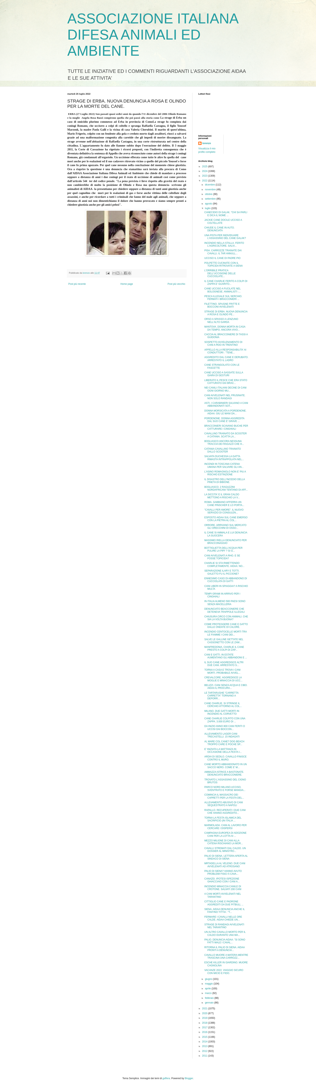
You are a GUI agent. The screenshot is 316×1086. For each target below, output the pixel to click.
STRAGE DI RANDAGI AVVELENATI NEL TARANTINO (224, 926)
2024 (205, 171)
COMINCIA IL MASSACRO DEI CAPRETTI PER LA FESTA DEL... (224, 796)
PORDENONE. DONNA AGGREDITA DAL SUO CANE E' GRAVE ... (224, 420)
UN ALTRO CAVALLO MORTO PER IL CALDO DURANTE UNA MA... (225, 933)
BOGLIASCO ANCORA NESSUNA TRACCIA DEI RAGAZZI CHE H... (224, 442)
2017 (205, 1027)
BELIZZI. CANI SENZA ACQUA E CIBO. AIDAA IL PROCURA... (225, 686)
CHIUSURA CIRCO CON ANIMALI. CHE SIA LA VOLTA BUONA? (226, 618)
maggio (209, 983)
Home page (127, 284)
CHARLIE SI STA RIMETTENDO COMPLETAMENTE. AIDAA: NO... (224, 564)
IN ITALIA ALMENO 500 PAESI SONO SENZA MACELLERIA (224, 602)
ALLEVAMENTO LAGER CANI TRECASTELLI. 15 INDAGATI (222, 735)
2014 (205, 1041)
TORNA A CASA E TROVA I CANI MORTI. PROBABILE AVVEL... (222, 671)
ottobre (209, 194)
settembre (210, 198)
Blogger (189, 1078)
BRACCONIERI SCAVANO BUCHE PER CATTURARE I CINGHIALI (226, 427)
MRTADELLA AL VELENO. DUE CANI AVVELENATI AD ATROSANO (224, 865)
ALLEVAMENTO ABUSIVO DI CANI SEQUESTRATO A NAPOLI (223, 804)
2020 (205, 1013)
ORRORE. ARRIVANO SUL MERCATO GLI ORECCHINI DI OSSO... (225, 526)
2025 (205, 166)
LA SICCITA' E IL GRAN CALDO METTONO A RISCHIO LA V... (222, 496)
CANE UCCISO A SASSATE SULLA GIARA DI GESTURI (223, 374)
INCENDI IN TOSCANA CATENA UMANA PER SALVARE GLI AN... (224, 465)
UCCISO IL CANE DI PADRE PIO (222, 258)
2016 (205, 1032)
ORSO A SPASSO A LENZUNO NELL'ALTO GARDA (221, 320)
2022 (205, 180)
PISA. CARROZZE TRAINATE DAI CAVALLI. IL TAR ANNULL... (223, 252)
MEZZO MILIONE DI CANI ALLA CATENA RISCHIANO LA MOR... (223, 842)
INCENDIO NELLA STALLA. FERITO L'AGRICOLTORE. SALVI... (224, 244)
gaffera (166, 1078)
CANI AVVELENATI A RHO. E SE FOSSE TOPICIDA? (222, 557)
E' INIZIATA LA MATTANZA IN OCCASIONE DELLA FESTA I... (223, 750)
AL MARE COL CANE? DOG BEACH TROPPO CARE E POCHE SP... (224, 743)
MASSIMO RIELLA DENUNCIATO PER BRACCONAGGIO (225, 542)
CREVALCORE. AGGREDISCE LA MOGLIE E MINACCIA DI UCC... (223, 679)
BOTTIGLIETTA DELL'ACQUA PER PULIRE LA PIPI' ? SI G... (223, 549)
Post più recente (77, 284)
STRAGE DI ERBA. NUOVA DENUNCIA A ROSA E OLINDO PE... (225, 313)
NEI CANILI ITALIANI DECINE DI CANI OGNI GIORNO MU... (225, 389)
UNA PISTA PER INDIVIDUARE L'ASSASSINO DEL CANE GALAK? (225, 237)
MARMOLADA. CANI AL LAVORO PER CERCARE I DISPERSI (225, 826)
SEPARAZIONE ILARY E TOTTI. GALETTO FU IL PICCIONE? (221, 572)
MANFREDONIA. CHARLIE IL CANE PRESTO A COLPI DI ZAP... (224, 648)
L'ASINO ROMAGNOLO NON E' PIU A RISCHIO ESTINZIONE (225, 473)
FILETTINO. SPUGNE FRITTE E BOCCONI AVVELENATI (222, 305)
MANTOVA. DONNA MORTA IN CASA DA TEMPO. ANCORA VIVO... (224, 328)
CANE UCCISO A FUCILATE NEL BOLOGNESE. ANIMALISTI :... (222, 290)
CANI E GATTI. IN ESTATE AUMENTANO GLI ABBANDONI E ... (225, 656)
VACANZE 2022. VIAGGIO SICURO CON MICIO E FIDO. (223, 971)
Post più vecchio (176, 284)
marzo (208, 993)
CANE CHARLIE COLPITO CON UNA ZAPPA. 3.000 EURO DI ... (224, 720)
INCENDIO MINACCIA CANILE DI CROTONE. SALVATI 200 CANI (222, 888)
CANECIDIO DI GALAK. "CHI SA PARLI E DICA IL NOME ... (225, 214)
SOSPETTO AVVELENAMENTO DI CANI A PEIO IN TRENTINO (223, 343)
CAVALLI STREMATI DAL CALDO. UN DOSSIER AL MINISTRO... (225, 849)
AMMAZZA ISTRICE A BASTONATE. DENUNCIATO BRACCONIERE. (224, 773)
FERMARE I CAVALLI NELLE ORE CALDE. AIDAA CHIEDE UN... (223, 918)
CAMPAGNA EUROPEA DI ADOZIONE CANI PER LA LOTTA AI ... (225, 834)
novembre (210, 189)
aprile (208, 988)
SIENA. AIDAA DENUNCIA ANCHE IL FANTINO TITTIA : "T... (224, 910)
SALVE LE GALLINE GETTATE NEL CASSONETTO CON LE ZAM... (223, 641)
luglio (208, 208)
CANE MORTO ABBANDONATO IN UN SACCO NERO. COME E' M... (225, 766)
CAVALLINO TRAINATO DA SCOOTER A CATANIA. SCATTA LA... (225, 435)
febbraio (209, 998)
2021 (205, 1008)
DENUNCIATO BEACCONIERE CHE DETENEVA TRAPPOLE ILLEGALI (224, 610)
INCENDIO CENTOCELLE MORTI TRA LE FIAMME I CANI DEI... (225, 633)
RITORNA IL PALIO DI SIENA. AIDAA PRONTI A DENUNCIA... (224, 949)
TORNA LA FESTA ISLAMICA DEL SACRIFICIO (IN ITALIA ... (222, 819)
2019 (205, 1018)
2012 (205, 1051)
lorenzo (206, 143)
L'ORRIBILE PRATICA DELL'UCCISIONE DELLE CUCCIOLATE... (220, 273)
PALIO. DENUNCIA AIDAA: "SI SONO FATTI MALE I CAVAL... (224, 941)
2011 (205, 1055)
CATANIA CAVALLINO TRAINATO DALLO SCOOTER (222, 450)
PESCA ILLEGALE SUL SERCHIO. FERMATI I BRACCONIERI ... (223, 298)
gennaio (209, 1002)
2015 (205, 1037)
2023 (205, 175)
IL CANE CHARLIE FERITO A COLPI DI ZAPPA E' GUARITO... (225, 282)
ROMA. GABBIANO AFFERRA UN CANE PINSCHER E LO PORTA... (224, 503)
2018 (205, 1022)
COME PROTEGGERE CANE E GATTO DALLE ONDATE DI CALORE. (226, 625)
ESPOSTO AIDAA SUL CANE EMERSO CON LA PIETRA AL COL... (225, 519)
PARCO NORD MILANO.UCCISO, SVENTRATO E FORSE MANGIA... (224, 788)
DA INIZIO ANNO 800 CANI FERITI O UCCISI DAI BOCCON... (224, 727)
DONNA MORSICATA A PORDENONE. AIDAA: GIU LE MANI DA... (225, 412)
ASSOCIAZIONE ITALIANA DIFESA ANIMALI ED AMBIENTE (152, 35)
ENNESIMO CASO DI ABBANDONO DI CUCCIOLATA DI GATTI (225, 580)
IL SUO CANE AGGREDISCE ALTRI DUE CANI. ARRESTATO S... (223, 664)
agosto (209, 203)
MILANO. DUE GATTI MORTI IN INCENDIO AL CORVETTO (221, 712)
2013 (205, 1046)
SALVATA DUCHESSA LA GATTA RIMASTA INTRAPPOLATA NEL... (224, 458)
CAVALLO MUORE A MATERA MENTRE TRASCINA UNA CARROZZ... (226, 956)
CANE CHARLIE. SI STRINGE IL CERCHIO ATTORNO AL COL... (223, 705)
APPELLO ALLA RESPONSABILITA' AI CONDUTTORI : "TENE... (225, 351)
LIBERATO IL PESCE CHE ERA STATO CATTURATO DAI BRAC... (225, 381)
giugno (209, 979)
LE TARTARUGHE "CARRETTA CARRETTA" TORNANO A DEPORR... (221, 695)
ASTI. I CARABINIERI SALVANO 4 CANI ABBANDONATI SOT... (226, 404)
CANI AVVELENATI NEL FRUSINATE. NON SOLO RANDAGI (224, 397)
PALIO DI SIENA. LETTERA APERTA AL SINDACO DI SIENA (226, 857)
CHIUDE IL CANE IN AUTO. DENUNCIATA (219, 229)
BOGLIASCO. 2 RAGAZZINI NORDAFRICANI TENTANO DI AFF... (226, 488)
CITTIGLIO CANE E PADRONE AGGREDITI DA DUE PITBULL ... (223, 903)
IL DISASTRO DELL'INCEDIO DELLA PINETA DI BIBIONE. (224, 481)
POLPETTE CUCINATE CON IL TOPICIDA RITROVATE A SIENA (223, 264)
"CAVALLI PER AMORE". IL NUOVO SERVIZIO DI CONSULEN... (223, 511)
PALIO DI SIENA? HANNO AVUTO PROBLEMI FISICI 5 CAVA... (223, 872)
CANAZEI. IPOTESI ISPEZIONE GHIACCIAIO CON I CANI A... (222, 880)
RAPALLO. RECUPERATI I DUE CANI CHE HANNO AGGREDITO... (225, 811)
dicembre (210, 184)
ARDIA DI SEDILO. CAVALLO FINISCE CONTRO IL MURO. (225, 758)
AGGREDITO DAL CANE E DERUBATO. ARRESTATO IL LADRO (226, 358)
